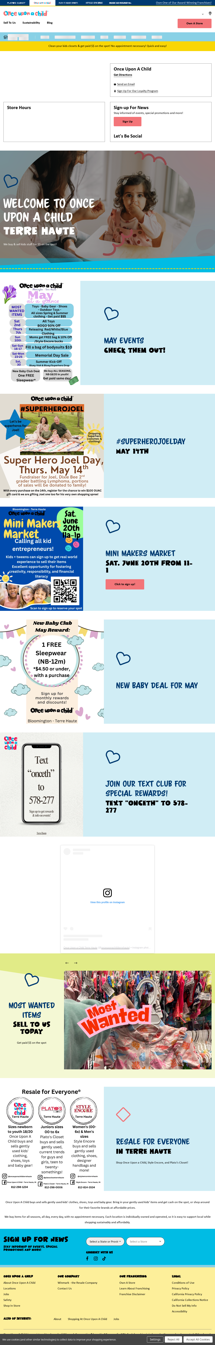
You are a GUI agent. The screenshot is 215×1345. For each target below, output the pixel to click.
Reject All (173, 1339)
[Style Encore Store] (94, 3)
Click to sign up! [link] (125, 584)
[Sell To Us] (11, 23)
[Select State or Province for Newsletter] (105, 1241)
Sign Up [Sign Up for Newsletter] (128, 121)
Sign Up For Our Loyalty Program (137, 91)
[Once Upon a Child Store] (42, 3)
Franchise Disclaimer (132, 1294)
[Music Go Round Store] (120, 3)
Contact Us (65, 1288)
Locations (9, 1288)
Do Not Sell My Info (184, 1305)
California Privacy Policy (187, 1294)
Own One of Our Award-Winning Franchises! (184, 3)
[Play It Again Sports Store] (68, 3)
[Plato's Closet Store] (16, 3)
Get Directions (123, 75)
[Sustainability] (31, 23)
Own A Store (194, 23)
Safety (7, 1300)
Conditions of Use (183, 1283)
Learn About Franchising (134, 1288)
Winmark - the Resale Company (77, 1283)
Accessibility (179, 1311)
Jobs (6, 1294)
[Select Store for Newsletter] (145, 1241)
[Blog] (49, 23)
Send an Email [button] (126, 84)
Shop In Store (11, 1305)
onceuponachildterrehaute (115, 947)
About (57, 1319)
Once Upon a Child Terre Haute (80, 947)
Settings (155, 1339)
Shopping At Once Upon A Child (87, 1319)
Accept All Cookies (198, 1339)
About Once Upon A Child (19, 1283)
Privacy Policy (180, 1288)
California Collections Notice (190, 1300)
